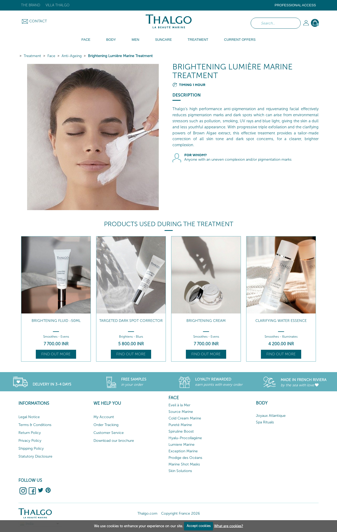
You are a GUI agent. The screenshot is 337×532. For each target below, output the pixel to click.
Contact (38, 21)
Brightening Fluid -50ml (56, 320)
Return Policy (29, 432)
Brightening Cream (206, 320)
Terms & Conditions (34, 425)
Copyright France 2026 (180, 513)
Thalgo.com (147, 513)
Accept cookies (199, 526)
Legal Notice (29, 417)
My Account (103, 417)
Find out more (56, 354)
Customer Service (108, 432)
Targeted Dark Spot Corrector (131, 320)
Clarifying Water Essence (281, 320)
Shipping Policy (31, 448)
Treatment (32, 56)
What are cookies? (228, 526)
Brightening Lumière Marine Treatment (120, 56)
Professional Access (295, 5)
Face (51, 56)
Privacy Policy (29, 440)
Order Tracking (105, 425)
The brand (30, 5)
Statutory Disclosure (35, 456)
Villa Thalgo (58, 5)
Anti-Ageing (72, 56)
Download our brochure (113, 440)
